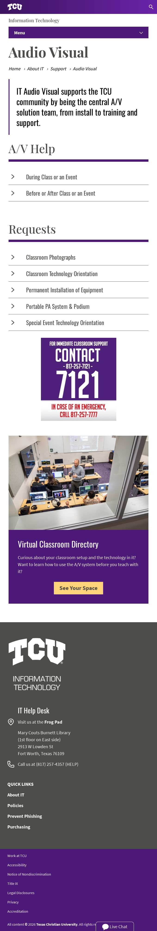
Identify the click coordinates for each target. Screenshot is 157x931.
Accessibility (16, 865)
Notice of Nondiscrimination (29, 874)
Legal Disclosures (20, 892)
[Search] (151, 7)
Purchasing (18, 827)
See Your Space (78, 588)
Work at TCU (17, 855)
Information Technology (34, 20)
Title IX (12, 883)
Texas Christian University (56, 924)
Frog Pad (53, 722)
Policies (15, 805)
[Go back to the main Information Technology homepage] (37, 664)
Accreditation (17, 911)
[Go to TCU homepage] (14, 7)
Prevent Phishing (24, 816)
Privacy (12, 902)
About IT (15, 795)
